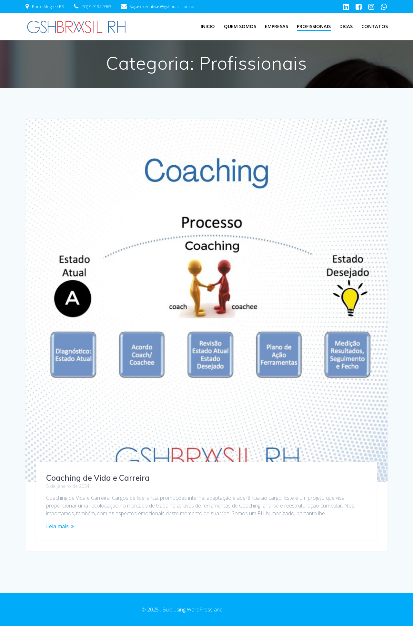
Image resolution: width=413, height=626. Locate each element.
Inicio (208, 26)
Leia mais (57, 526)
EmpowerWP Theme (247, 609)
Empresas (276, 26)
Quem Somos (240, 26)
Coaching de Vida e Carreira (98, 478)
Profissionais (314, 26)
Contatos (374, 26)
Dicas (346, 26)
